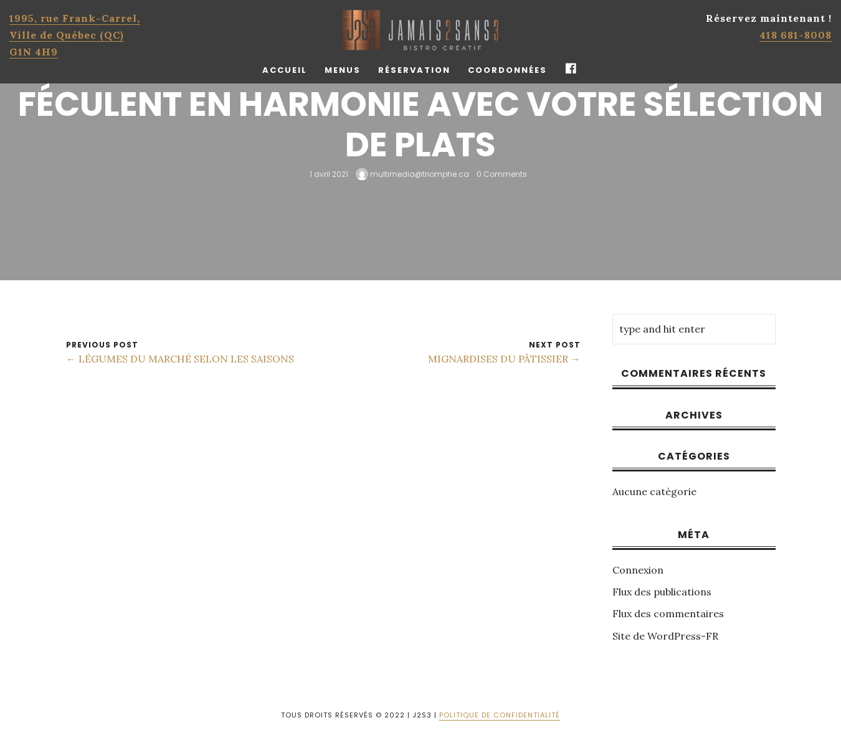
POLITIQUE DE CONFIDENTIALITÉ (499, 715)
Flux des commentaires (668, 613)
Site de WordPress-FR (665, 636)
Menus (343, 70)
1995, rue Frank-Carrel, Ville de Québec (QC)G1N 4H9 (74, 35)
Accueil (284, 70)
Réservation (414, 70)
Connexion (637, 570)
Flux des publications (661, 591)
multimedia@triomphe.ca (412, 173)
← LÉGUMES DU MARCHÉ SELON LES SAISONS (180, 359)
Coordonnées (507, 70)
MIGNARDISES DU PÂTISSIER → (504, 359)
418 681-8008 (795, 35)
